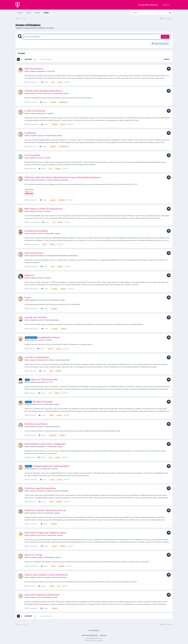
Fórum (20, 13)
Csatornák (51, 71)
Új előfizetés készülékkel (36, 230)
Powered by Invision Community (94, 640)
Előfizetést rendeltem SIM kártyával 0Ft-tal (45, 510)
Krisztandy (40, 256)
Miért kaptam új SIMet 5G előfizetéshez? (43, 208)
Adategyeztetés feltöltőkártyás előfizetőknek (62, 256)
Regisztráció (166, 5)
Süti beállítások (94, 630)
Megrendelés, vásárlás (60, 93)
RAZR (39, 404)
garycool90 (41, 113)
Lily (38, 597)
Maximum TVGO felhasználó (44, 379)
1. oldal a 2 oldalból (46, 59)
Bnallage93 (41, 447)
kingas (39, 427)
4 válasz (44, 124)
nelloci (39, 513)
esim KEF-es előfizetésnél (36, 357)
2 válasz (44, 82)
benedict (40, 278)
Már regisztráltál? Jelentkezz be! (148, 5)
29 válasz (42, 586)
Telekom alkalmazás (52, 320)
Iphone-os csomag (33, 554)
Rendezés (167, 59)
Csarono (40, 158)
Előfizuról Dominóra (33, 253)
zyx (38, 469)
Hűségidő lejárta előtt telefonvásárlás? (51, 466)
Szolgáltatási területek (49, 337)
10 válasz (44, 608)
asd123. (39, 233)
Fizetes (27, 297)
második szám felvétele (35, 317)
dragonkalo (41, 71)
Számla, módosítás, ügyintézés (57, 180)
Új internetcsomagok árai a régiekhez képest (45, 532)
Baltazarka (40, 180)
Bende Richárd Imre (43, 93)
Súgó (37, 13)
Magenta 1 (29, 275)
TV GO (50, 382)
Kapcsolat (103, 635)
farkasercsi (41, 491)
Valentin (40, 577)
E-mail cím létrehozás (34, 110)
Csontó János (42, 300)
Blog (29, 13)
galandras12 (41, 382)
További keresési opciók (160, 44)
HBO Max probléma (33, 68)
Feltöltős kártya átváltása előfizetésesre (43, 90)
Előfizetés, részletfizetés (36, 424)
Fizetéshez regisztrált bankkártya (40, 488)
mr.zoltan (40, 340)
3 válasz (43, 200)
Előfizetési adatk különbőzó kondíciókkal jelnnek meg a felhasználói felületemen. (62, 177)
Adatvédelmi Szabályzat (90, 635)
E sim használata (32, 155)
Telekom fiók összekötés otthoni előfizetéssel (46, 574)
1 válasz (43, 102)
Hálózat (50, 113)
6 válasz (41, 393)
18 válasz (44, 546)
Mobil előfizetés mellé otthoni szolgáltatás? (45, 444)
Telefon (48, 158)
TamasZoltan (41, 360)
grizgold (40, 557)
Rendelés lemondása (43, 401)
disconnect (41, 535)
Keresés (46, 14)
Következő (28, 59)
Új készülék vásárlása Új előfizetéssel (41, 594)
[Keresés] (147, 13)
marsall (39, 320)
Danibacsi (40, 136)
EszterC (39, 211)
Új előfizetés (30, 133)
